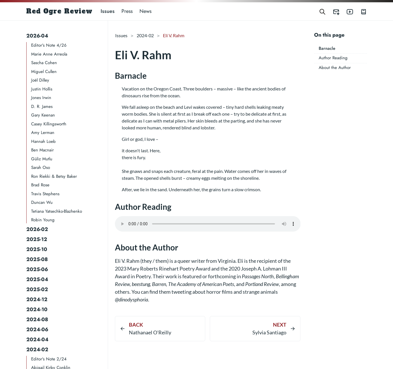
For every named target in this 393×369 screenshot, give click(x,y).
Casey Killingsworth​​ (48, 124)
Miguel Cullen (44, 71)
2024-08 (37, 319)
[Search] (322, 11)
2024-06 (37, 329)
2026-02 (37, 229)
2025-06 (37, 269)
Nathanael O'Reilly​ (150, 332)
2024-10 (36, 309)
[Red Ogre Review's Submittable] (333, 11)
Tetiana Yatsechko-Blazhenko (56, 211)
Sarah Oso (40, 167)
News (145, 11)
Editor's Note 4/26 (49, 45)
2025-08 (37, 259)
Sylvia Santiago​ (269, 332)
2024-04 (37, 339)
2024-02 (37, 349)
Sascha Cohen (44, 63)
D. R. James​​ (42, 106)
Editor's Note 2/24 (49, 359)
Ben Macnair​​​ (42, 150)
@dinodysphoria (131, 299)
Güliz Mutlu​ (41, 159)
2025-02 (37, 289)
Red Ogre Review (59, 11)
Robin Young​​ (43, 220)
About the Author (335, 67)
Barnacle (327, 48)
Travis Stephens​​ (45, 194)
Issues (108, 11)
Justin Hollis (41, 89)
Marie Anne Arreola (49, 54)
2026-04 (37, 36)
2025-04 (37, 279)
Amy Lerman (42, 132)
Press (127, 11)
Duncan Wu (42, 202)
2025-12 (36, 239)
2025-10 (36, 249)
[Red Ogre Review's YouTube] (346, 11)
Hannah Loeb (43, 141)
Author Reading (333, 58)
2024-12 (36, 299)
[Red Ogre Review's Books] (360, 11)
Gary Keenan (43, 115)
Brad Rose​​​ (40, 185)
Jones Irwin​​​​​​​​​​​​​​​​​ (41, 97)
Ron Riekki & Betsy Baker (54, 176)
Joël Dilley (40, 80)
